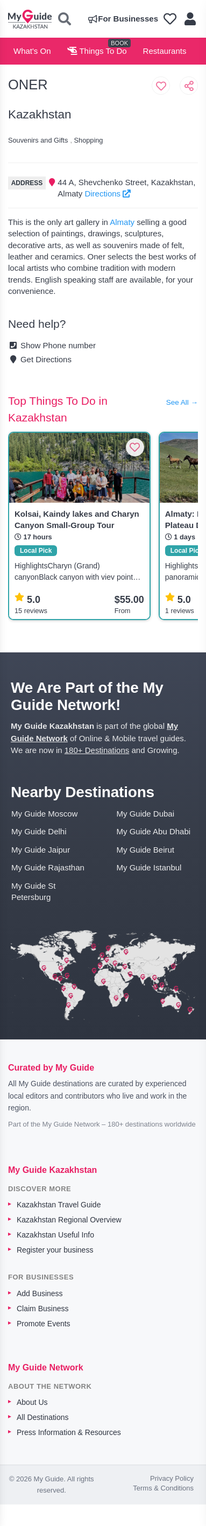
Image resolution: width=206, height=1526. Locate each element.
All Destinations (43, 1417)
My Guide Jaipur (40, 849)
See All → (182, 402)
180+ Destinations (97, 750)
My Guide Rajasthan (47, 867)
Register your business (55, 1250)
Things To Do (97, 50)
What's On (32, 50)
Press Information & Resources (69, 1432)
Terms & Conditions (163, 1488)
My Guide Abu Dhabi (154, 831)
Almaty (122, 222)
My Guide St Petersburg (33, 891)
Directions (107, 193)
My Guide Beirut (146, 849)
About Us (32, 1402)
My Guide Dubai (146, 813)
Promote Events (43, 1323)
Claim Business (42, 1308)
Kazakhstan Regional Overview (69, 1219)
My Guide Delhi (39, 831)
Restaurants (165, 50)
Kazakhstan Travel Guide (59, 1204)
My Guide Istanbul (149, 867)
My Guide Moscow (44, 813)
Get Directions (40, 359)
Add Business (40, 1293)
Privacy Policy (172, 1478)
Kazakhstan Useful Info (55, 1234)
